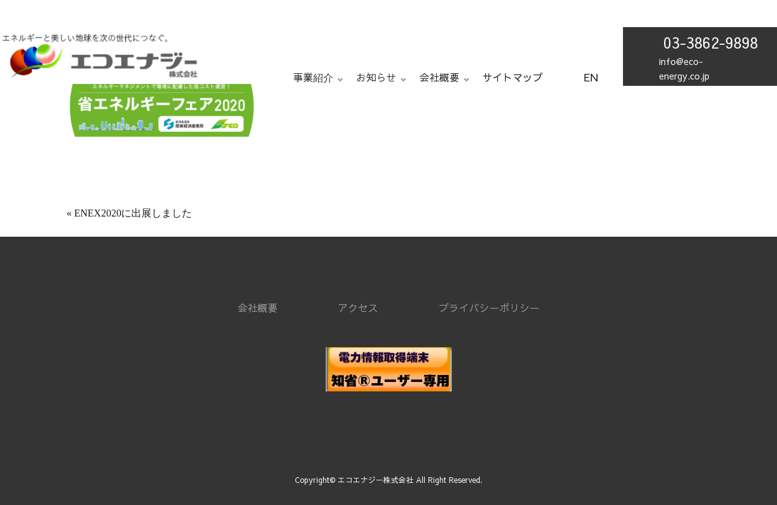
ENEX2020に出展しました (133, 213)
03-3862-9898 (710, 42)
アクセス (358, 307)
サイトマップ (512, 77)
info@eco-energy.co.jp (684, 68)
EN (591, 77)
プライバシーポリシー (489, 307)
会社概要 (257, 307)
